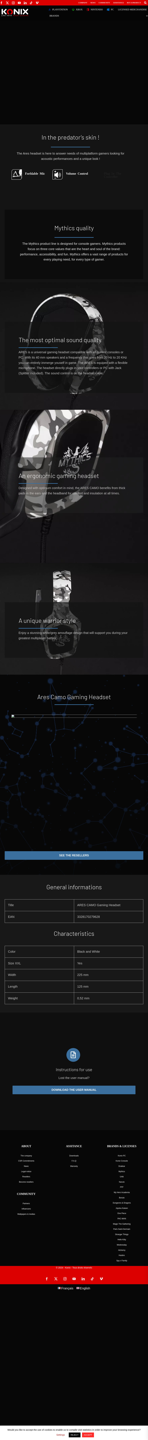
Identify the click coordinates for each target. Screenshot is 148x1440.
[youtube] (19, 2)
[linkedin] (25, 2)
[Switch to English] (83, 1288)
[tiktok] (31, 2)
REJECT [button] (75, 1435)
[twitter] (7, 2)
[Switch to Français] (65, 1288)
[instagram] (13, 2)
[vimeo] (37, 2)
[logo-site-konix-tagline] (15, 10)
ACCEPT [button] (88, 1435)
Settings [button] (60, 1434)
